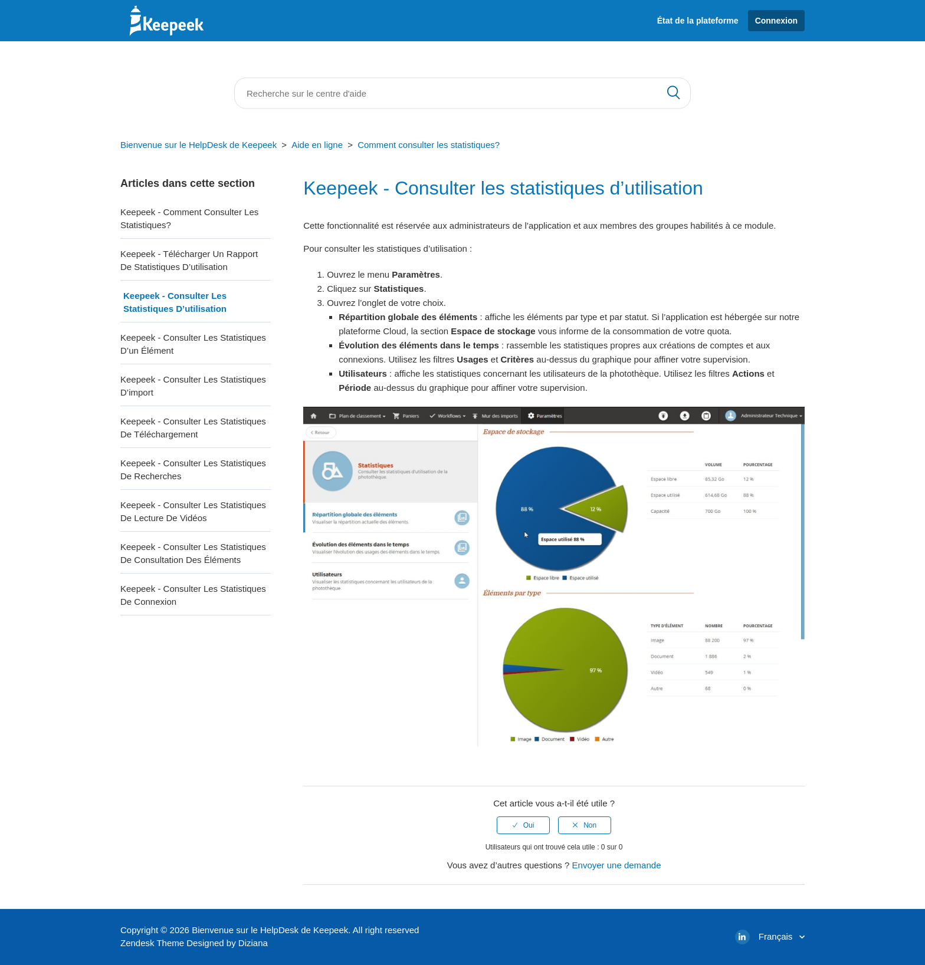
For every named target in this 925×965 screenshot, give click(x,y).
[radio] (523, 825)
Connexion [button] (776, 20)
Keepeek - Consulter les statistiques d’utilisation (175, 302)
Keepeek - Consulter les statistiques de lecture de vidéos (193, 511)
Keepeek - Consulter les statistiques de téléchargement (193, 428)
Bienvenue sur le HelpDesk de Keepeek (198, 145)
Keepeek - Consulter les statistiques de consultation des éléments (193, 553)
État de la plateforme (698, 20)
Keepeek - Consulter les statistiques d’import (193, 386)
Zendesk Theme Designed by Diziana (194, 943)
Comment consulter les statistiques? (428, 145)
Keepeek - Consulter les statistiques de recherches (193, 470)
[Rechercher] (462, 93)
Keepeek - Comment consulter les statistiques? (189, 218)
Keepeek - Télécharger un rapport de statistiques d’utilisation (189, 260)
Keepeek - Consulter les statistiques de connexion (193, 595)
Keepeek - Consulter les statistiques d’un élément (193, 344)
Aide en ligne (317, 145)
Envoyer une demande (616, 865)
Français (777, 936)
